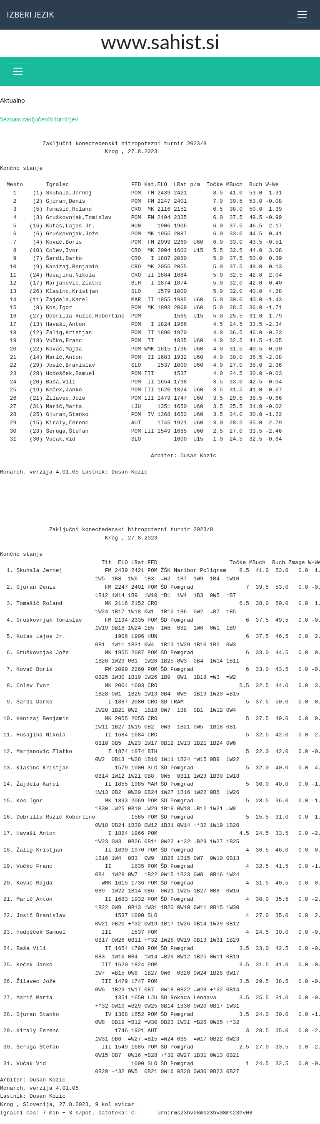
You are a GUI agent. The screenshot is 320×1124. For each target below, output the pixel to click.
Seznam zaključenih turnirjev (39, 119)
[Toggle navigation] (302, 15)
